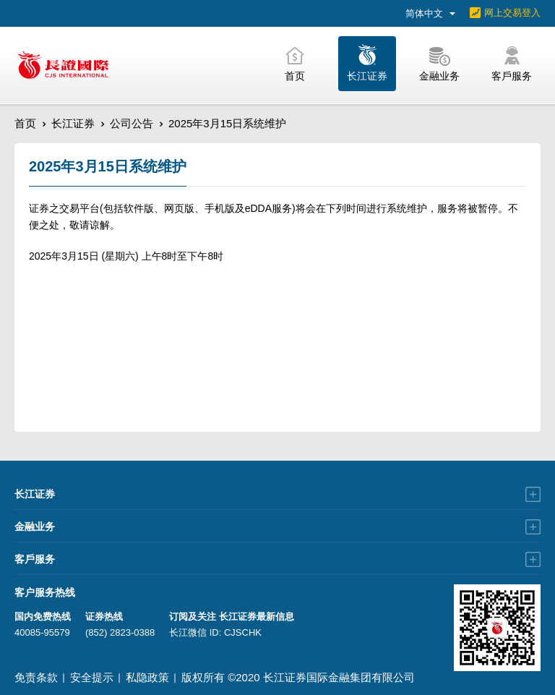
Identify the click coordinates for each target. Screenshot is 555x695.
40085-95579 (42, 632)
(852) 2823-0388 (120, 632)
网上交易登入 (512, 12)
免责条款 (36, 677)
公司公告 (131, 123)
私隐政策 (147, 677)
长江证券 (73, 123)
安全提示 (91, 677)
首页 (25, 123)
